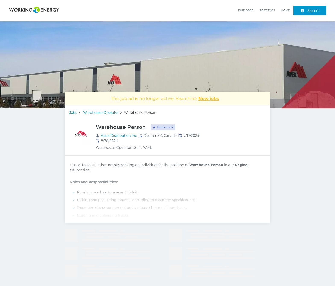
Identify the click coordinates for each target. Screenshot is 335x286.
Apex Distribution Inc (119, 136)
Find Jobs (245, 10)
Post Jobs (267, 10)
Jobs (73, 113)
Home (285, 10)
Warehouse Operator (101, 113)
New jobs (208, 98)
